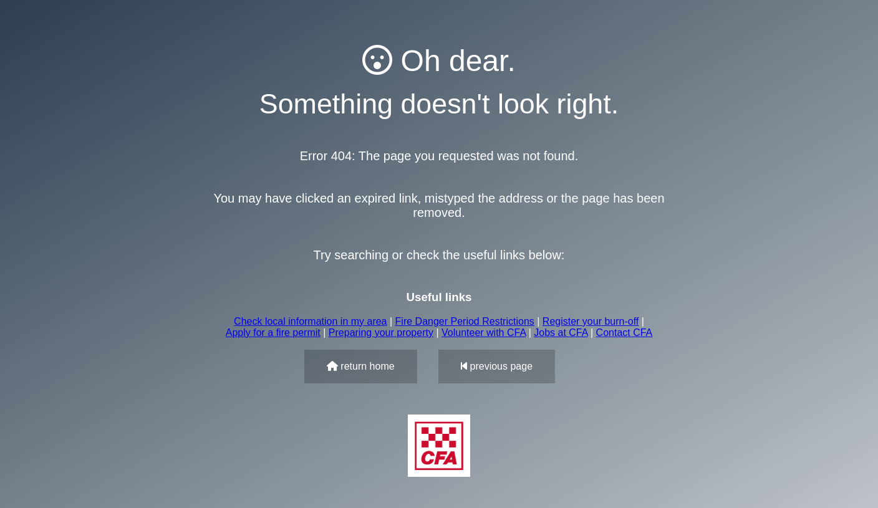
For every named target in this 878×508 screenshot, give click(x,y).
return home (361, 366)
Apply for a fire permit (273, 332)
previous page (497, 366)
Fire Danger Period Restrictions (464, 321)
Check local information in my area (310, 321)
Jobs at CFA (560, 332)
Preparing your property (381, 332)
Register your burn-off (591, 321)
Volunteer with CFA (483, 332)
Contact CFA (624, 332)
